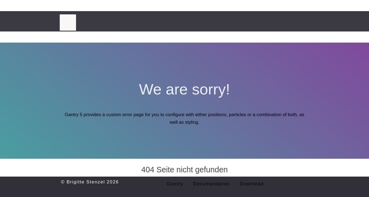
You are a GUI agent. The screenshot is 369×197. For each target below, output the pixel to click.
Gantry (175, 183)
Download (252, 183)
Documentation (211, 183)
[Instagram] (306, 17)
